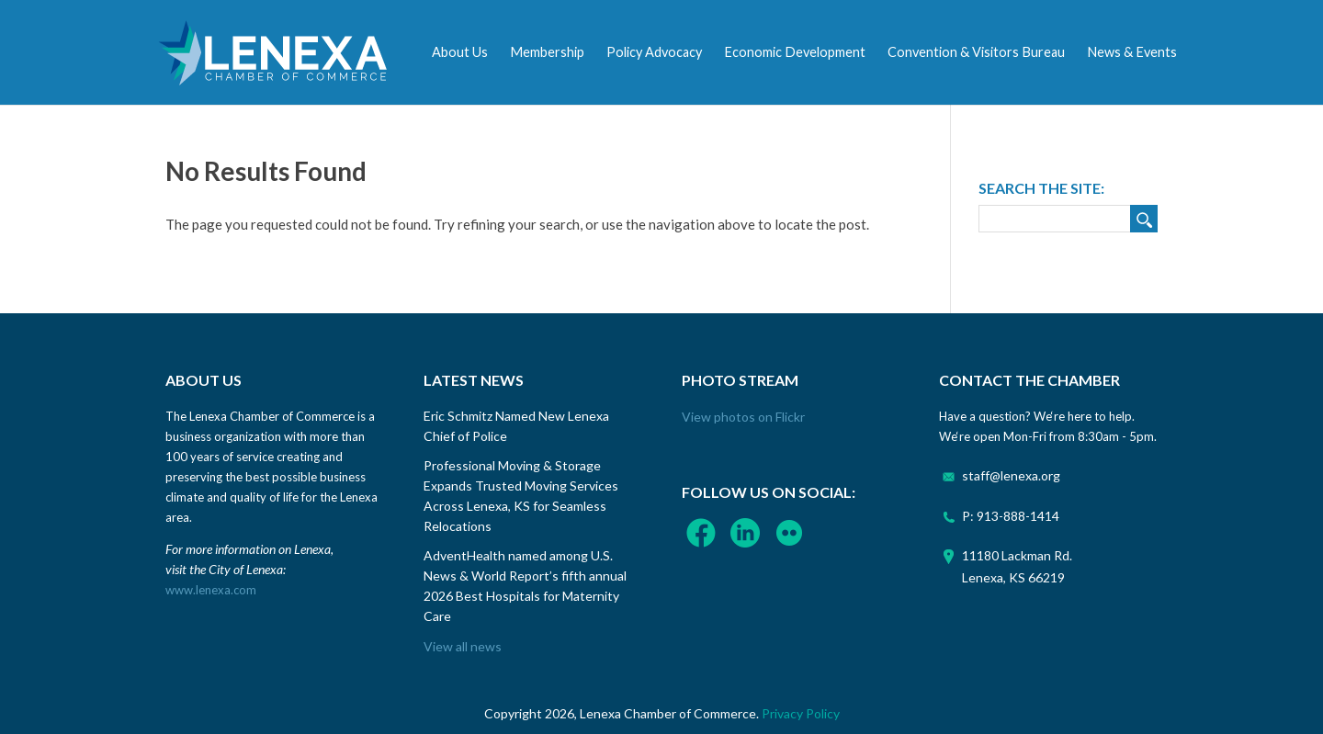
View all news (463, 646)
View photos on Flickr (743, 416)
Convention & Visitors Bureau (976, 52)
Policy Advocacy (654, 52)
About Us (460, 52)
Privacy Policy (801, 713)
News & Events (1132, 52)
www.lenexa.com (210, 589)
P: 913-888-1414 (1010, 516)
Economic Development (794, 52)
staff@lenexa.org (1011, 475)
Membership (547, 52)
